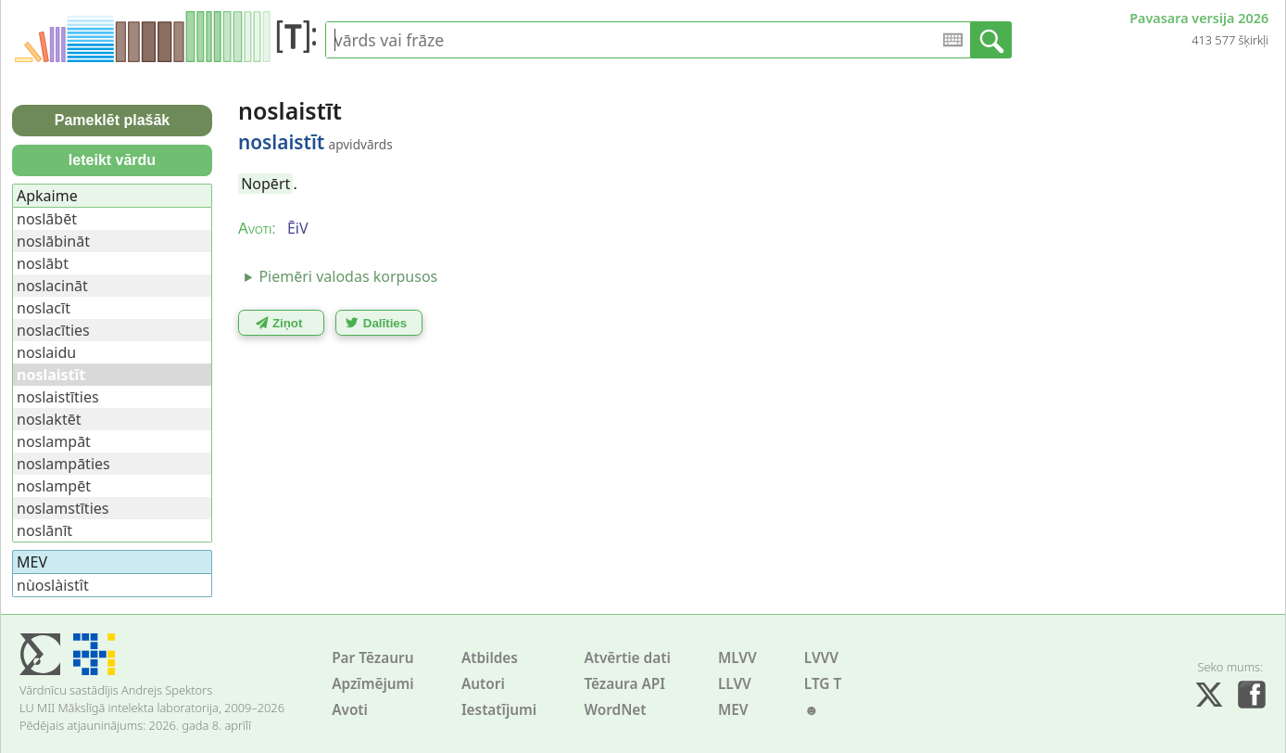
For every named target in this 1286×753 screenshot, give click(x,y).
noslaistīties (58, 397)
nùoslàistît (53, 585)
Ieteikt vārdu (112, 160)
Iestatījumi (498, 710)
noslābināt (53, 241)
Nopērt (265, 183)
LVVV (821, 658)
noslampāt (54, 441)
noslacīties (53, 330)
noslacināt (52, 285)
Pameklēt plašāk (112, 120)
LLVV (734, 684)
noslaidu (46, 352)
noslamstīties (62, 508)
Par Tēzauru (372, 658)
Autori (483, 684)
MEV (733, 710)
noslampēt (54, 486)
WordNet (615, 710)
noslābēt (47, 219)
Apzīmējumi (373, 684)
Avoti (350, 710)
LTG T (822, 684)
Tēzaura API (624, 684)
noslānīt (44, 530)
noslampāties (63, 463)
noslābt (43, 263)
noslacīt (43, 308)
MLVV (737, 658)
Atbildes (489, 658)
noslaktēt (49, 419)
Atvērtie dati (627, 658)
